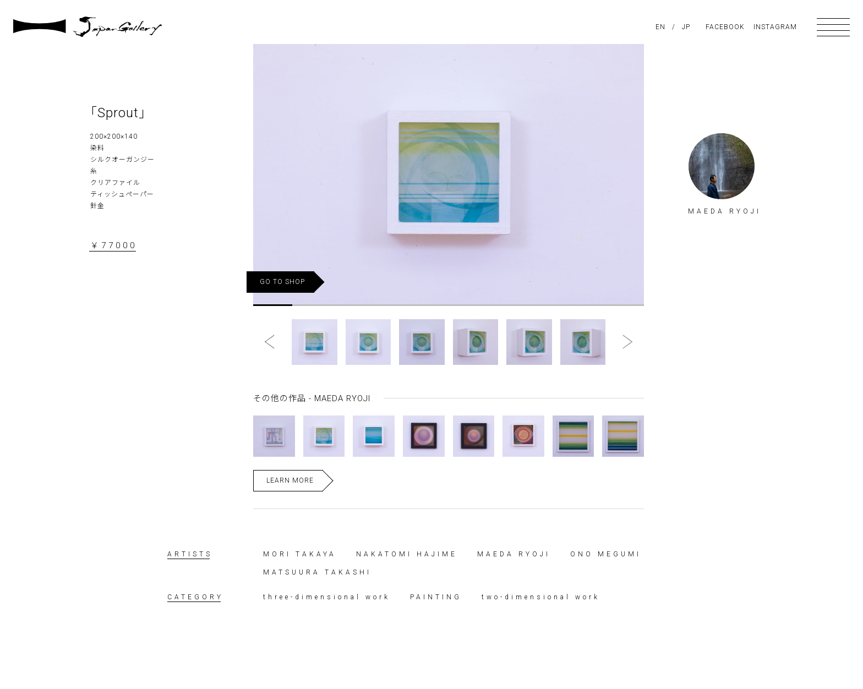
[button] (272, 342)
